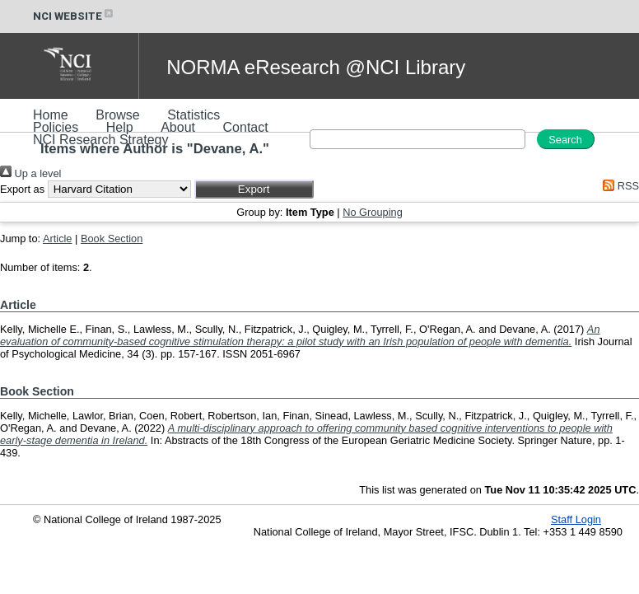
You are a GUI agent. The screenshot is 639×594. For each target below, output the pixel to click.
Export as (22, 189)
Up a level (30, 173)
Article (57, 238)
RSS (618, 186)
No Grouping (373, 212)
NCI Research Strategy (101, 140)
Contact (245, 127)
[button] (254, 189)
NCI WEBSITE (74, 16)
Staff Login (576, 519)
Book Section (111, 238)
